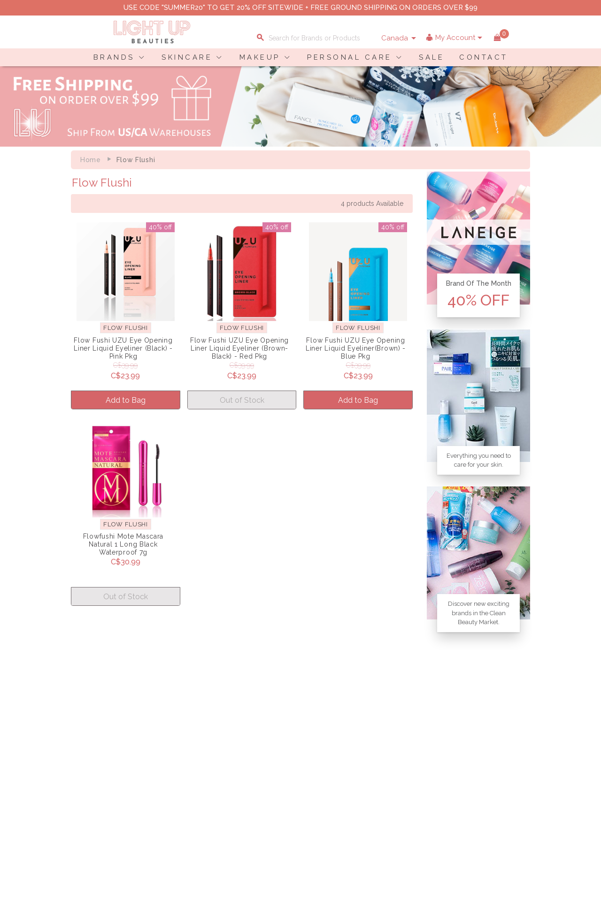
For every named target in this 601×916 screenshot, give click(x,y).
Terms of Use (166, 793)
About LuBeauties (173, 773)
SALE (431, 57)
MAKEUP (259, 57)
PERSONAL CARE (349, 57)
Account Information (248, 812)
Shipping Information (249, 793)
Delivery (78, 773)
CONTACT (483, 57)
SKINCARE (187, 57)
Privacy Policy (167, 783)
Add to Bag (126, 400)
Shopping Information (250, 773)
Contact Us (82, 793)
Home (90, 160)
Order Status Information (255, 802)
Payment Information (98, 783)
